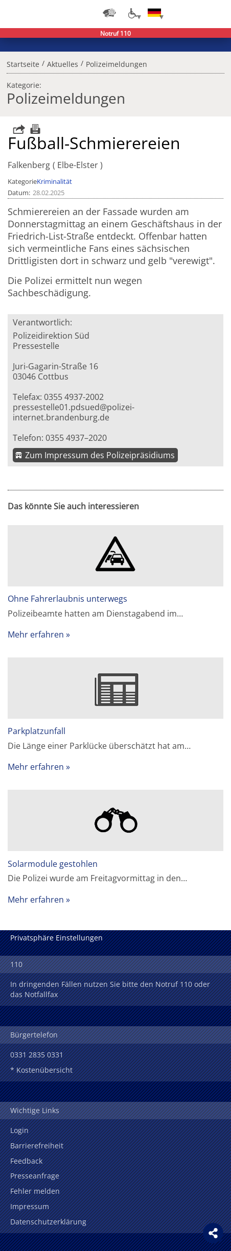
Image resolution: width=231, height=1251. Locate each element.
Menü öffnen (215, 12)
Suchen (195, 12)
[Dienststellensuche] (109, 12)
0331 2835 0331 (36, 1054)
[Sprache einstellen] (154, 12)
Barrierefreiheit (36, 1145)
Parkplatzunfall (36, 731)
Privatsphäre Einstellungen (56, 937)
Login (19, 1130)
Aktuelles (62, 62)
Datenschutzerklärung (48, 1221)
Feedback (26, 1161)
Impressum (29, 1206)
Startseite (23, 62)
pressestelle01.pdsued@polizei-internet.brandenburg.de (73, 412)
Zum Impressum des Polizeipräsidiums (100, 455)
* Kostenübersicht (41, 1070)
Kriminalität (54, 181)
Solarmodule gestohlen (53, 863)
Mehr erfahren (36, 634)
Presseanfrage (34, 1176)
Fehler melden (35, 1191)
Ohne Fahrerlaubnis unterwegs (67, 598)
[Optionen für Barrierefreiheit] (132, 12)
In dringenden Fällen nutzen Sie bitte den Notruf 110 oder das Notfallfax (110, 989)
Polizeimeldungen (116, 62)
